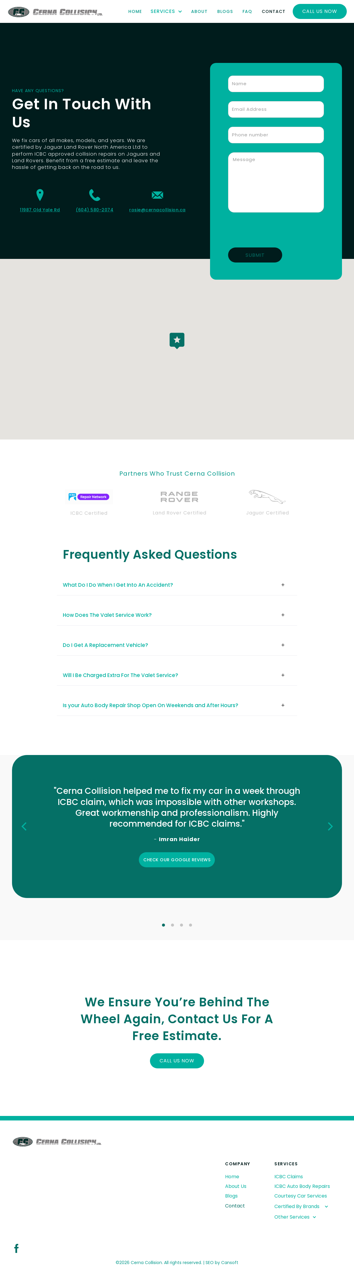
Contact (273, 11)
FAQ (247, 11)
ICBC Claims (288, 1176)
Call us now (177, 1060)
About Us (235, 1186)
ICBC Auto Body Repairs (302, 1186)
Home (135, 11)
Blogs (225, 11)
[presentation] (273, 233)
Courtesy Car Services (300, 1195)
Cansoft (229, 1263)
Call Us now (319, 11)
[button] (166, 11)
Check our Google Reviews (176, 860)
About (199, 11)
